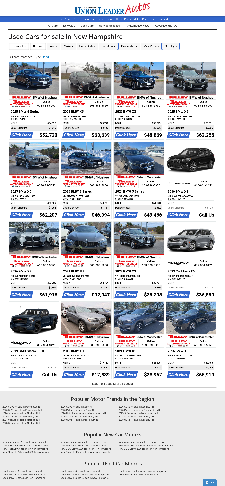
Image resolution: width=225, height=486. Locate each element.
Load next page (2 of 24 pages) (112, 383)
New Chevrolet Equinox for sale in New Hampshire (86, 452)
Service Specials (110, 25)
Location (108, 46)
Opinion (110, 19)
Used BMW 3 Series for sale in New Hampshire (143, 471)
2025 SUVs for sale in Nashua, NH (20, 416)
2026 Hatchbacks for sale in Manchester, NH (83, 413)
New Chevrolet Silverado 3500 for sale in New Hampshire (25, 452)
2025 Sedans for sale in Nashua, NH (79, 416)
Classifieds (163, 19)
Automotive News (138, 25)
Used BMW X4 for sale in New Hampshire (23, 478)
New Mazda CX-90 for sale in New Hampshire (142, 442)
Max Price (151, 46)
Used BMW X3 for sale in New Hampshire (23, 471)
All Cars (53, 25)
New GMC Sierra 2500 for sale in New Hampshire (144, 449)
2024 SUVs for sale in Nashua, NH (136, 416)
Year (54, 46)
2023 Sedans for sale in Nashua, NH (21, 423)
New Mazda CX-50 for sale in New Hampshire (84, 442)
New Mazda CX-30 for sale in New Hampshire (25, 445)
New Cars (69, 25)
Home (59, 19)
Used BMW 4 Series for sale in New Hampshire (85, 478)
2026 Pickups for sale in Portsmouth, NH (139, 410)
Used (38, 46)
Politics (77, 19)
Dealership (129, 46)
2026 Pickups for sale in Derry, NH (78, 410)
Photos (128, 19)
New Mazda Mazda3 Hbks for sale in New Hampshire (146, 445)
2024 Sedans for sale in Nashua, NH (21, 420)
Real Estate (148, 19)
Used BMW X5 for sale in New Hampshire (82, 471)
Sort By (171, 46)
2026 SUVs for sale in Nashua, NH (136, 406)
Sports (100, 19)
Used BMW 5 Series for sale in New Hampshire (85, 474)
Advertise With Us (166, 25)
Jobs (137, 19)
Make (68, 46)
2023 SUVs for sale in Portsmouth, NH (80, 420)
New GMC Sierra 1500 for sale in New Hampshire (86, 449)
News (68, 19)
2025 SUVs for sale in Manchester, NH (138, 413)
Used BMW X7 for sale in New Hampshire (140, 474)
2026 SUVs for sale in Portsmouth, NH (22, 406)
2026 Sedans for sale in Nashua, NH (21, 413)
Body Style (87, 46)
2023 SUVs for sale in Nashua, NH (136, 420)
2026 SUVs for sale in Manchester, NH (22, 410)
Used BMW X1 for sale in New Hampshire (23, 474)
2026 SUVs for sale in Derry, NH (77, 406)
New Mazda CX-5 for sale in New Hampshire (25, 442)
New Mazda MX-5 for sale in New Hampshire (25, 449)
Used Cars (87, 25)
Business (89, 19)
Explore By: (18, 46)
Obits (119, 19)
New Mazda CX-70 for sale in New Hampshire (84, 445)
